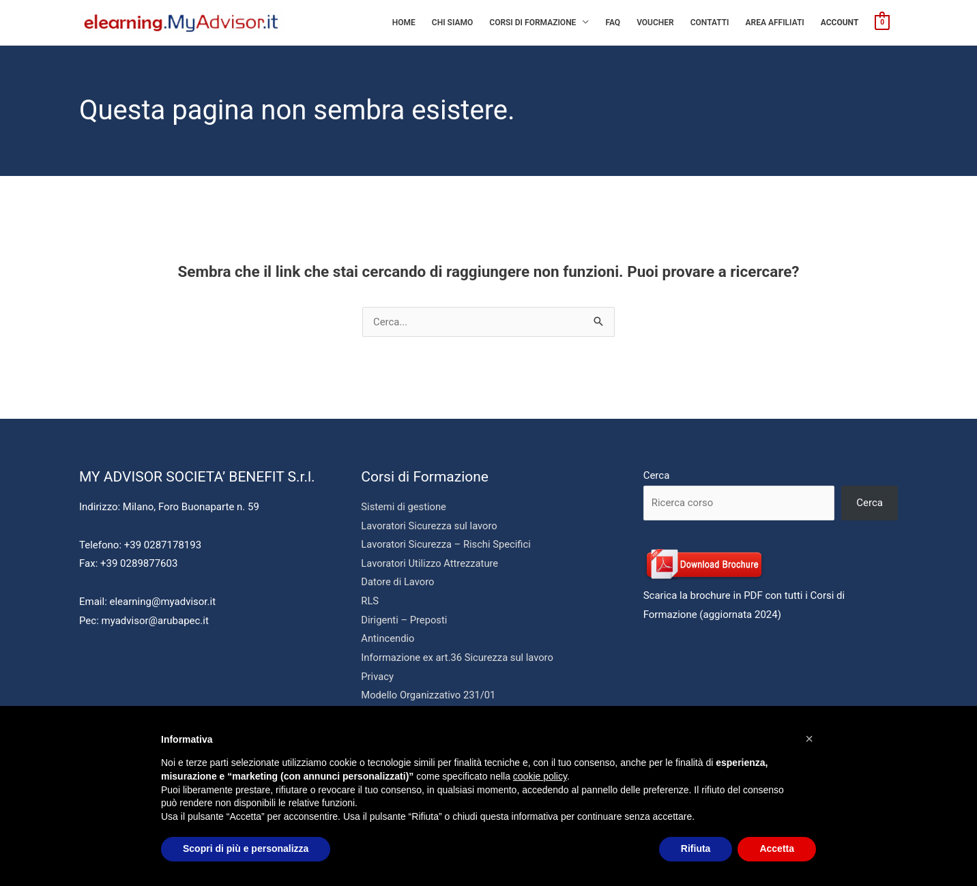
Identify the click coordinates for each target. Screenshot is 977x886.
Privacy (377, 678)
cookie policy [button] (540, 776)
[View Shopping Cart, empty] (882, 22)
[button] (809, 739)
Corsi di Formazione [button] (532, 22)
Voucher (655, 22)
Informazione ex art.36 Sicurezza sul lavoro (459, 659)
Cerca (656, 475)
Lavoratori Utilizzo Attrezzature (431, 564)
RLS (370, 601)
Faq (612, 22)
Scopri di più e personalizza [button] (245, 848)
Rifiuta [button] (696, 848)
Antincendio (388, 640)
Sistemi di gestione (404, 507)
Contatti (709, 22)
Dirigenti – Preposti (404, 621)
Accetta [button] (776, 848)
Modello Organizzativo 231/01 (429, 697)
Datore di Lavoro (398, 583)
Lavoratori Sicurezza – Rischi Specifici (447, 545)
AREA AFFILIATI (775, 22)
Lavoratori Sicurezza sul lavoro (430, 526)
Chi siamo (452, 22)
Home (403, 22)
